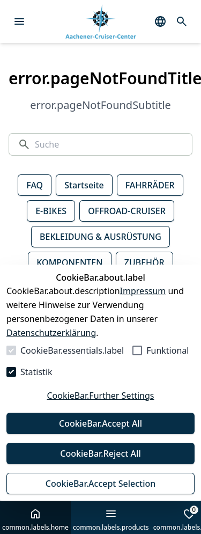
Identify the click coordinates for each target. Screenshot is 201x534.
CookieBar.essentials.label (72, 350)
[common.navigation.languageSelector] (160, 21)
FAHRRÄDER (150, 185)
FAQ (34, 185)
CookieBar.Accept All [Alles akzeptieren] (100, 423)
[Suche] (109, 144)
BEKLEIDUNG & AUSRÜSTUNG (100, 237)
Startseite (84, 185)
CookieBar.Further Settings (100, 395)
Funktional (167, 350)
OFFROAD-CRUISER (127, 211)
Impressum (143, 291)
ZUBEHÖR (144, 262)
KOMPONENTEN (69, 262)
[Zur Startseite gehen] (100, 21)
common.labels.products (111, 519)
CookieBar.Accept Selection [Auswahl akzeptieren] (101, 483)
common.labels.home (35, 519)
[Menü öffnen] (19, 21)
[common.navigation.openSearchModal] (181, 21)
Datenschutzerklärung (51, 333)
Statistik (36, 372)
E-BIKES (50, 211)
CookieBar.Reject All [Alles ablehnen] (100, 453)
